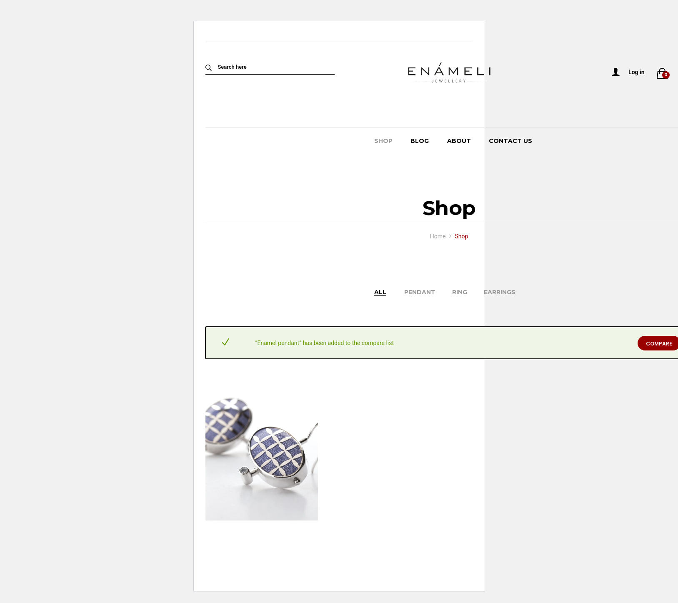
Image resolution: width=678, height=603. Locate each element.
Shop (383, 141)
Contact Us (510, 141)
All (380, 292)
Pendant (419, 292)
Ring (459, 292)
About (459, 141)
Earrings (499, 292)
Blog (419, 141)
